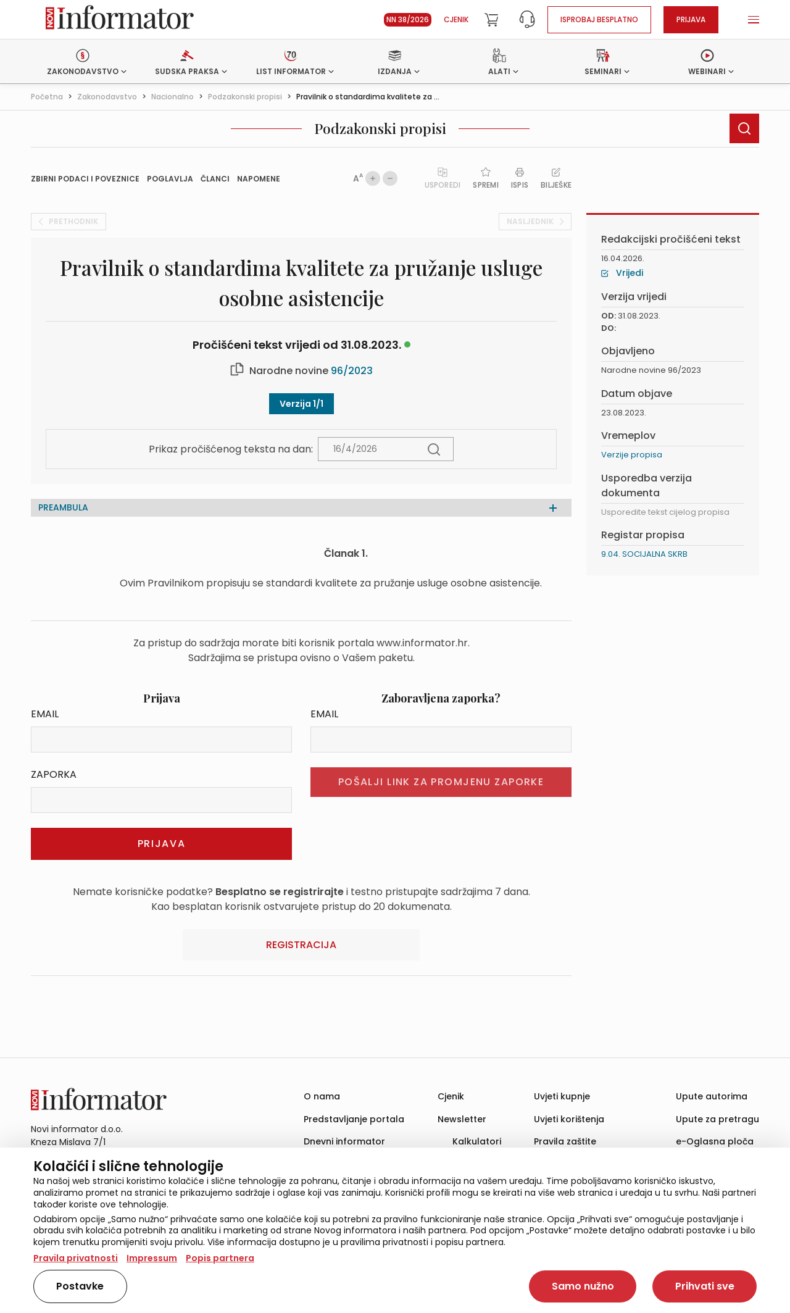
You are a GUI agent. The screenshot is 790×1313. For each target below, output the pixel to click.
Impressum (152, 1258)
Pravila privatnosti (75, 1258)
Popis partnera (220, 1258)
